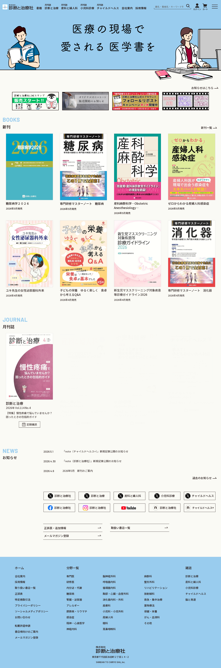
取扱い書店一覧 (120, 528)
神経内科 (71, 629)
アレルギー (72, 605)
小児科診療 (87, 8)
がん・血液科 (152, 617)
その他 (148, 623)
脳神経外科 (109, 576)
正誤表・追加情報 (55, 528)
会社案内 (127, 8)
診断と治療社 (62, 496)
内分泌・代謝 (74, 588)
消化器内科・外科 (113, 599)
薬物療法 (149, 605)
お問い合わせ (22, 617)
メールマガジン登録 (56, 535)
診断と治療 (52, 8)
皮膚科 (106, 605)
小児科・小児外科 (113, 611)
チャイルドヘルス (108, 8)
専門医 (70, 576)
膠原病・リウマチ (76, 611)
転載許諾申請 (22, 625)
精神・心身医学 (75, 623)
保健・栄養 (150, 611)
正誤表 (19, 593)
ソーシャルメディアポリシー (31, 611)
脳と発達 (190, 599)
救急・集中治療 (153, 599)
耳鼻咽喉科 (109, 629)
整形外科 (149, 582)
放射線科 (149, 593)
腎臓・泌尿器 (74, 599)
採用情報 (140, 8)
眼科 (105, 623)
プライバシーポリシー (28, 605)
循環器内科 (109, 588)
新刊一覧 (206, 128)
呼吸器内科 (109, 582)
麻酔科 (148, 576)
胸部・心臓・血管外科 (116, 593)
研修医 (70, 582)
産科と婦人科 (69, 8)
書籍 (39, 8)
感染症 (70, 617)
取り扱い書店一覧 (25, 588)
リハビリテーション (155, 588)
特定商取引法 (22, 599)
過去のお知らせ (202, 478)
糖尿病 (70, 593)
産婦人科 (108, 617)
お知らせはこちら (202, 88)
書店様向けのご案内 (26, 631)
